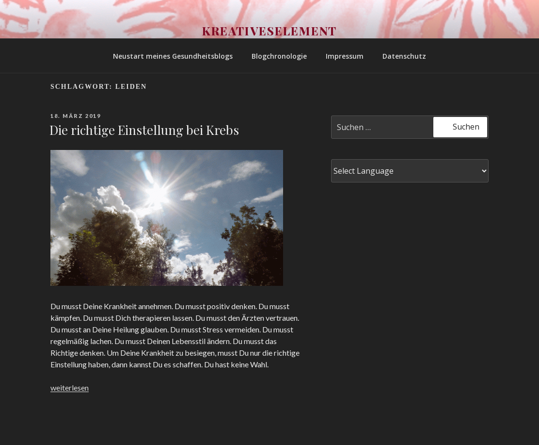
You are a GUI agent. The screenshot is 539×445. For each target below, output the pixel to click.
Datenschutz (404, 56)
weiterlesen (69, 387)
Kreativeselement (269, 30)
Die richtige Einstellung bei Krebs (144, 129)
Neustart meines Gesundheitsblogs (173, 56)
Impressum (345, 56)
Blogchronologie (279, 56)
